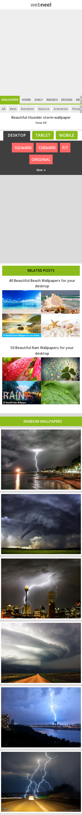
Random (27, 109)
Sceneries (61, 109)
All (3, 109)
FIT (65, 147)
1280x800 (47, 147)
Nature (43, 109)
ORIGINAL (41, 159)
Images (52, 100)
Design (66, 100)
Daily (39, 100)
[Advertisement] (41, 53)
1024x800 (22, 147)
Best (13, 109)
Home (26, 100)
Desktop (17, 135)
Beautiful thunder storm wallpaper (41, 117)
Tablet (43, 135)
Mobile (66, 135)
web (41, 5)
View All (41, 123)
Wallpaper (9, 100)
